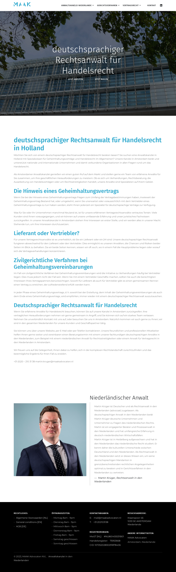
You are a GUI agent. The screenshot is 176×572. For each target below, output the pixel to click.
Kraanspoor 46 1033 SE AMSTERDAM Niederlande (139, 521)
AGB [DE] (21, 526)
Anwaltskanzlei (56, 556)
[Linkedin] (161, 5)
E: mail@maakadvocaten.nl (105, 518)
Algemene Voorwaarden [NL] (32, 518)
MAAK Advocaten (137, 537)
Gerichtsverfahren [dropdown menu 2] (107, 5)
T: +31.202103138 (99, 522)
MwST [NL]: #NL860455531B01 (107, 536)
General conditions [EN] (29, 522)
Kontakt (151, 5)
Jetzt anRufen (75, 79)
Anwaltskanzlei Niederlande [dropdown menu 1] (76, 5)
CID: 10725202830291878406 (105, 545)
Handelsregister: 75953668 (105, 540)
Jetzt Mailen (101, 79)
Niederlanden (21, 560)
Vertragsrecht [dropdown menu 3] (131, 5)
